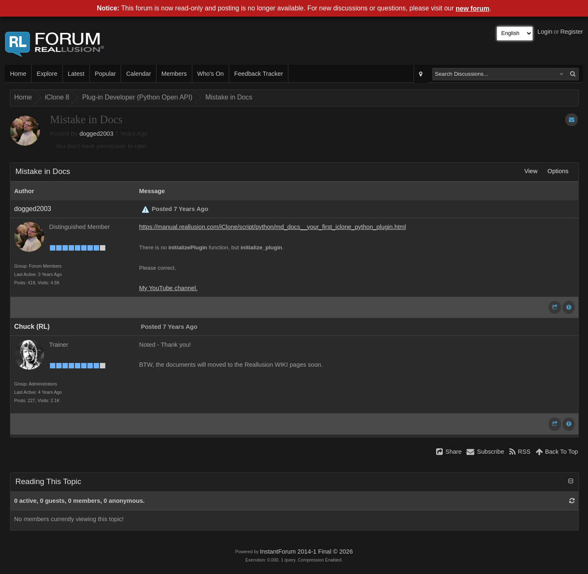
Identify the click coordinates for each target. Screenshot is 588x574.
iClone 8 (57, 97)
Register (571, 31)
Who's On (210, 73)
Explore (47, 73)
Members (174, 73)
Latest (76, 73)
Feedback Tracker (258, 73)
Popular (105, 73)
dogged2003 (96, 133)
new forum (472, 8)
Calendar (138, 73)
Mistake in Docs (228, 97)
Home (18, 73)
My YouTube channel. (168, 288)
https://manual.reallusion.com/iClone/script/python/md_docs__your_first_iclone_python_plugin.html (272, 227)
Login (545, 31)
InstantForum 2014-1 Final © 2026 (306, 551)
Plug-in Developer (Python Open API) (137, 97)
